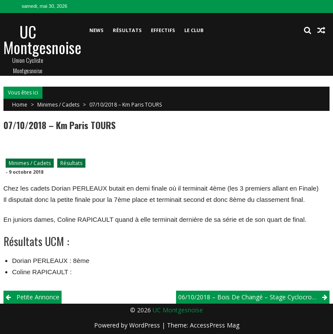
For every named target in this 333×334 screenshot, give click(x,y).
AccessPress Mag (214, 325)
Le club (193, 30)
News (96, 30)
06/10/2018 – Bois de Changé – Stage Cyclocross (248, 297)
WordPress (145, 325)
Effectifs (163, 30)
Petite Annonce (37, 297)
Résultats (127, 30)
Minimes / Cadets (58, 104)
